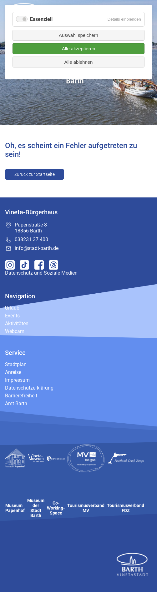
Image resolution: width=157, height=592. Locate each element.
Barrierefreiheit (21, 396)
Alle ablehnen (78, 62)
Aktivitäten (16, 323)
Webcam (14, 331)
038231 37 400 (31, 239)
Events (12, 316)
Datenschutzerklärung (29, 388)
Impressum (17, 380)
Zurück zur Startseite (34, 174)
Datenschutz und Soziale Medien (41, 273)
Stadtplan (16, 364)
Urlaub (12, 308)
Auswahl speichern (78, 35)
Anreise (13, 372)
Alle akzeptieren (78, 48)
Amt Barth (16, 403)
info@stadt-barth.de (36, 248)
